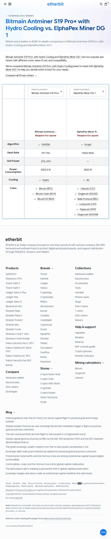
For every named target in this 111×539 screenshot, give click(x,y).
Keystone (45, 361)
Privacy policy (50, 483)
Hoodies (79, 292)
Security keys (13, 382)
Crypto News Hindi (50, 374)
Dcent (43, 329)
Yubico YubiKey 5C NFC (18, 355)
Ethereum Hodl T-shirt (17, 334)
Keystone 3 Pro (14, 278)
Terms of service (35, 483)
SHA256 (46, 144)
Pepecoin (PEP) (88, 209)
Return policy (27, 486)
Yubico (43, 287)
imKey (43, 357)
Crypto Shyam (47, 392)
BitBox (43, 301)
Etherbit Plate (13, 311)
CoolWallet (46, 320)
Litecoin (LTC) (88, 188)
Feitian (43, 343)
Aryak (43, 402)
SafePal (44, 278)
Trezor (43, 274)
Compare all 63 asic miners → (21, 75)
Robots (79, 320)
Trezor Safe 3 (13, 283)
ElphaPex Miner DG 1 (70, 57)
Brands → (47, 268)
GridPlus (44, 352)
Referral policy (62, 486)
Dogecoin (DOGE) (88, 193)
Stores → (46, 368)
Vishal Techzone (48, 397)
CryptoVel (45, 388)
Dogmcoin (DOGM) (87, 214)
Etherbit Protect (14, 320)
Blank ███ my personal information (88, 483)
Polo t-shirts (81, 306)
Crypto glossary (83, 351)
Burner (9, 365)
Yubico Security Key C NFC (20, 343)
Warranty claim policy (44, 486)
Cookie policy (64, 483)
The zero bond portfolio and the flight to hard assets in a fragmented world (45, 434)
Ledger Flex (12, 297)
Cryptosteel (46, 297)
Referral (79, 342)
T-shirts (79, 311)
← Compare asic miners (20, 16)
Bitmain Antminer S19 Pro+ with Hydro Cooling (30, 57)
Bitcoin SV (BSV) (45, 199)
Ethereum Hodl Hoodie (17, 338)
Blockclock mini (14, 306)
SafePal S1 (11, 274)
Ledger (44, 283)
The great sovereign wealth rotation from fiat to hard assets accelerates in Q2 (47, 447)
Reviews (79, 337)
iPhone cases (82, 297)
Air (87, 180)
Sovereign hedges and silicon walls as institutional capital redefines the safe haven (49, 473)
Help (24, 483)
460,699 (18, 498)
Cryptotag (45, 292)
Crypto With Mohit (50, 383)
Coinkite (44, 315)
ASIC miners (12, 387)
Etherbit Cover (13, 329)
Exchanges (11, 391)
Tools (78, 287)
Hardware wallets (15, 377)
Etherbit (44, 338)
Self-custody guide (85, 346)
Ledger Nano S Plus (16, 292)
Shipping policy (13, 486)
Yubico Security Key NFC (19, 360)
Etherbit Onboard (84, 355)
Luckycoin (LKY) (87, 204)
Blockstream (46, 306)
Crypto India (46, 379)
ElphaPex (45, 334)
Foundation (46, 347)
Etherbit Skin (12, 324)
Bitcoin (78, 368)
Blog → (10, 412)
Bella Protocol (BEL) (87, 199)
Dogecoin (80, 373)
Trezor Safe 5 (13, 287)
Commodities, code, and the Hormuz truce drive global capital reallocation (45, 464)
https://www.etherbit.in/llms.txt (57, 518)
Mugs (78, 301)
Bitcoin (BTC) (46, 188)
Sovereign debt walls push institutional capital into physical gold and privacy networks (51, 451)
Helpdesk (80, 332)
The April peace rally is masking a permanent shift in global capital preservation (47, 468)
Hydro (45, 180)
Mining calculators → (89, 363)
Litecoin (79, 377)
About (9, 483)
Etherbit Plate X (14, 315)
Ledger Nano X (14, 301)
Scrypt (87, 144)
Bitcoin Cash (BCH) (46, 193)
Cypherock (46, 324)
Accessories (81, 283)
